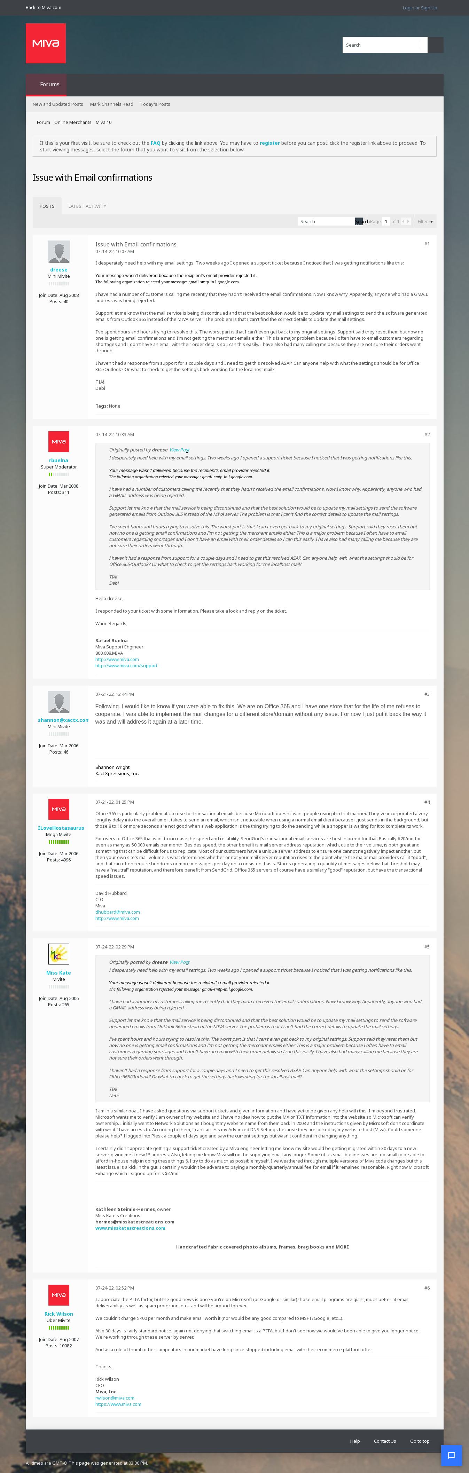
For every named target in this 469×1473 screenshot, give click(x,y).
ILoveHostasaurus (61, 828)
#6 (427, 1288)
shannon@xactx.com (64, 720)
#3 (427, 694)
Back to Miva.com (43, 7)
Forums (50, 84)
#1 (427, 244)
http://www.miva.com (117, 659)
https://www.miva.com (118, 1404)
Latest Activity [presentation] (87, 206)
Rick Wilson (59, 1313)
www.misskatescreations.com (130, 1228)
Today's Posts (155, 104)
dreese (59, 269)
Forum (43, 122)
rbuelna (58, 460)
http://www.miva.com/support (126, 665)
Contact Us (385, 1441)
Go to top (420, 1441)
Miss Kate (58, 972)
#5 (427, 947)
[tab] (47, 206)
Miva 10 (103, 122)
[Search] (385, 45)
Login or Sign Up (420, 8)
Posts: (55, 301)
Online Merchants (73, 122)
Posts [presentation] (47, 206)
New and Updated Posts (58, 104)
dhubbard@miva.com (117, 912)
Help (355, 1441)
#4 (427, 802)
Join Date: (48, 295)
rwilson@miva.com (114, 1398)
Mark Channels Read (111, 104)
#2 (427, 434)
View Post (179, 450)
